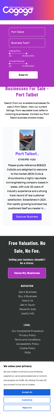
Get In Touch (27, 305)
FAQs (28, 352)
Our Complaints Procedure (27, 331)
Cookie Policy (27, 348)
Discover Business (27, 216)
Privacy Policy (27, 335)
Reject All (27, 408)
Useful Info (27, 313)
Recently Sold (27, 309)
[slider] (9, 53)
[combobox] (27, 32)
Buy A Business (27, 296)
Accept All (27, 392)
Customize (27, 400)
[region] (27, 387)
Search (23, 74)
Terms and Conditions (27, 339)
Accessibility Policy (27, 344)
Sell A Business (28, 292)
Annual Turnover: (17, 61)
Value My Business (27, 273)
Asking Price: (15, 51)
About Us (27, 300)
